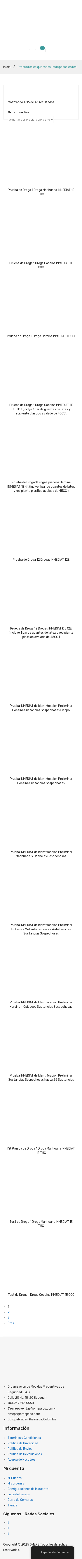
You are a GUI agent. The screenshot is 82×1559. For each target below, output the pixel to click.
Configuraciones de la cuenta (28, 1489)
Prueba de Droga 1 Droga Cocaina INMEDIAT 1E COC (41, 265)
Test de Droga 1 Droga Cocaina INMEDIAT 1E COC (41, 1295)
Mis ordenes (16, 1483)
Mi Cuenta (15, 1478)
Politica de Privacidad (23, 1443)
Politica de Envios (20, 1449)
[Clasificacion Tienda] (31, 119)
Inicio (6, 67)
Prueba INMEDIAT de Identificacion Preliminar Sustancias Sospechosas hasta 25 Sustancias (41, 1078)
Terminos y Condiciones (24, 1438)
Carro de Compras (20, 1500)
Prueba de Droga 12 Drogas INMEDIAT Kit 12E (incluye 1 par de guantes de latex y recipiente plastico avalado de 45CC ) (41, 633)
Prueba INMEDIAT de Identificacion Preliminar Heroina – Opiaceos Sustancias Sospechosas (41, 1005)
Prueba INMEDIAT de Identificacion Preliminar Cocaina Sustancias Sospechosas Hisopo (41, 708)
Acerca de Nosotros (21, 1459)
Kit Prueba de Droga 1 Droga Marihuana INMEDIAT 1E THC (41, 1151)
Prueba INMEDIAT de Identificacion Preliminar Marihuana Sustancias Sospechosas (41, 854)
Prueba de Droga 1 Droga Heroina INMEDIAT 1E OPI (41, 336)
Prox (11, 1323)
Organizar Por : (19, 112)
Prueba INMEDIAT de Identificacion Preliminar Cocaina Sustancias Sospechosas (41, 781)
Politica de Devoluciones (25, 1454)
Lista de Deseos (19, 1494)
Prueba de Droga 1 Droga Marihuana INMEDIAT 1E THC (41, 192)
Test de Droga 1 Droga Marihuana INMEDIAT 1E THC (41, 1224)
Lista (16, 92)
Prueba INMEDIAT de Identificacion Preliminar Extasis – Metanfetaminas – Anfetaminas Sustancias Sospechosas (41, 929)
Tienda (12, 1505)
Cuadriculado (10, 92)
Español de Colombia (52, 1552)
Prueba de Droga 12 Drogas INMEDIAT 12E (41, 560)
